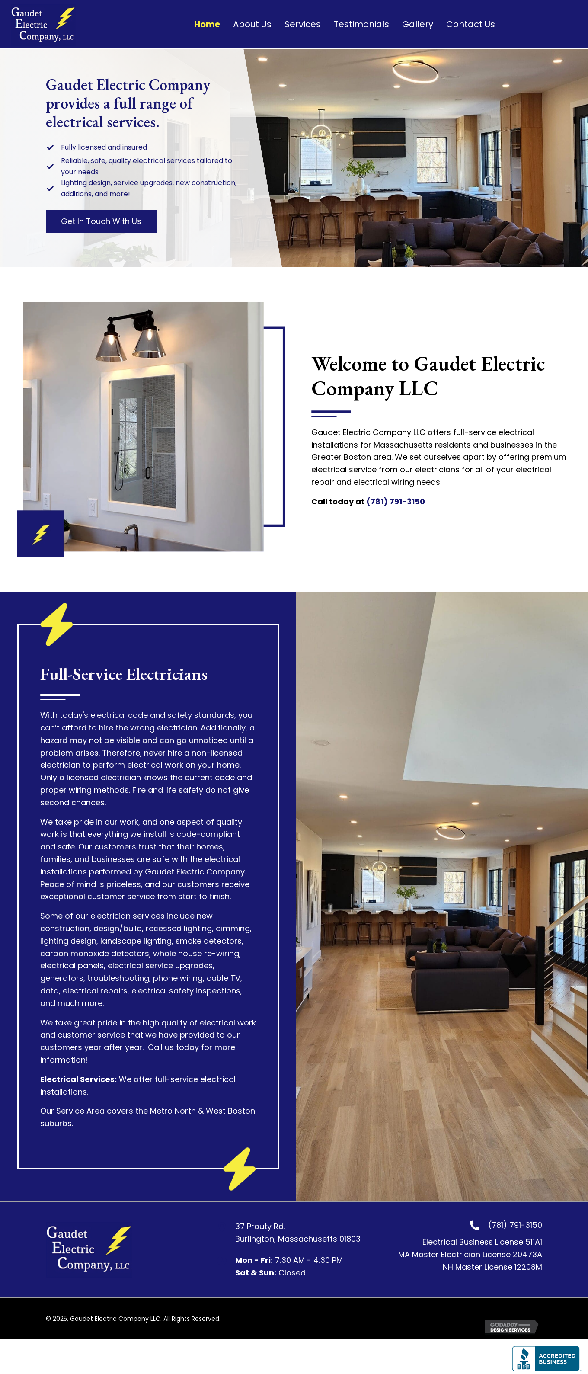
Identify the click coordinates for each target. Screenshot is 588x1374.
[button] (101, 221)
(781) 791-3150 (395, 501)
